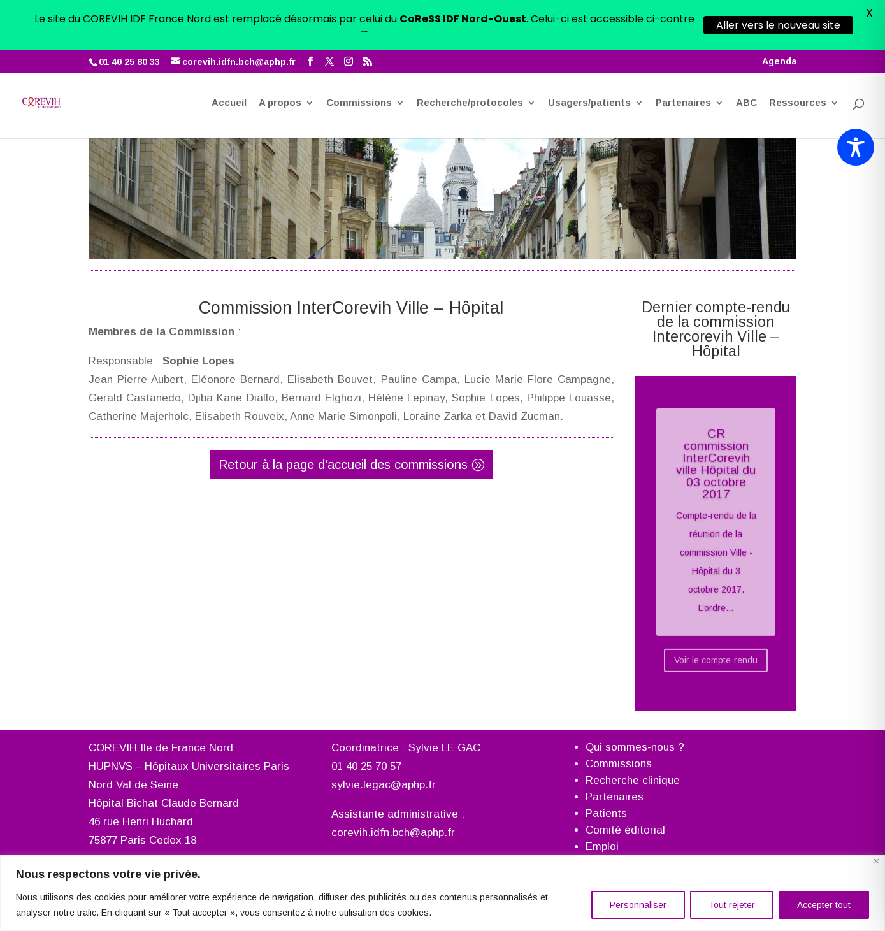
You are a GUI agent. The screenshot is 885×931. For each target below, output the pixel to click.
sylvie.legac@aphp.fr (383, 775)
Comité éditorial (625, 820)
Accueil (229, 59)
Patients (606, 804)
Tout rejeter (732, 905)
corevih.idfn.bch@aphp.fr (393, 822)
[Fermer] (876, 861)
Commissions (359, 59)
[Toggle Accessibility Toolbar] (855, 147)
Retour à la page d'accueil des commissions (343, 455)
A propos (280, 59)
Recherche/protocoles (470, 59)
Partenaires (683, 59)
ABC (746, 59)
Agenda (779, 12)
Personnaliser (638, 905)
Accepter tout (824, 905)
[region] (442, 893)
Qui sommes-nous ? (635, 738)
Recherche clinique (633, 771)
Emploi (602, 837)
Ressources (797, 59)
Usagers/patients (589, 59)
